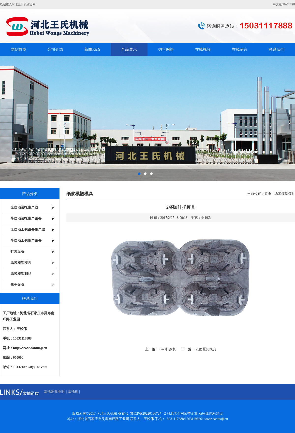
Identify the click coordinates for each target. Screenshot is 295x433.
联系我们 (276, 49)
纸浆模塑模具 (21, 262)
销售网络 (166, 49)
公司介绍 (55, 49)
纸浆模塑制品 (21, 274)
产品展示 (129, 49)
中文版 (277, 4)
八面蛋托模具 (206, 349)
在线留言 (240, 49)
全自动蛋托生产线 (24, 207)
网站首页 (18, 49)
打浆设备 (17, 251)
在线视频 (203, 49)
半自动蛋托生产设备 (26, 218)
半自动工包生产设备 (26, 240)
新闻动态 (92, 49)
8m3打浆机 (168, 349)
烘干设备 (17, 285)
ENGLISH (288, 4)
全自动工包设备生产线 (28, 229)
